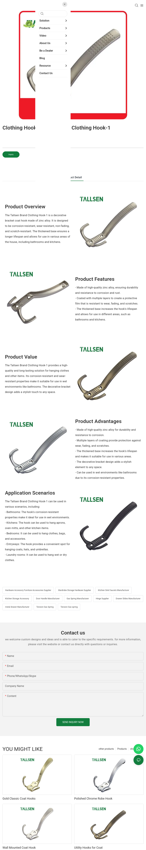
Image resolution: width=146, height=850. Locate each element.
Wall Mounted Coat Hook (19, 847)
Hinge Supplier (102, 598)
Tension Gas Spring (45, 607)
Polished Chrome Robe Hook (93, 798)
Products (122, 749)
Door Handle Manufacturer (48, 598)
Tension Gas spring (69, 607)
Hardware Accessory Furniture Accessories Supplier (28, 590)
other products (106, 749)
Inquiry (11, 154)
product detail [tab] (73, 177)
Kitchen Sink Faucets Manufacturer (113, 590)
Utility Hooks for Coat (88, 847)
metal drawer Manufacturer (17, 607)
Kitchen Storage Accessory (17, 598)
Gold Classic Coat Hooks (19, 798)
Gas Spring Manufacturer (78, 598)
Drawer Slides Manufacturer (128, 598)
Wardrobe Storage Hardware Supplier (74, 590)
